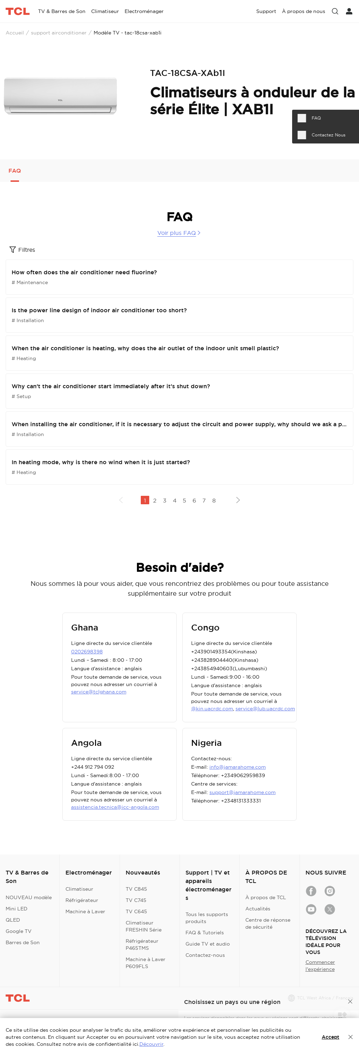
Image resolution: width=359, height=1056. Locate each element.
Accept (330, 1037)
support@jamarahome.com (242, 792)
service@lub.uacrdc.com (265, 708)
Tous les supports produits (206, 917)
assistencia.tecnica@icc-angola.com (115, 807)
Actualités (257, 908)
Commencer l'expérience (320, 965)
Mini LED (16, 908)
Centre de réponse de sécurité (267, 923)
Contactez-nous (205, 955)
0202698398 (87, 651)
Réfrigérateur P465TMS (142, 944)
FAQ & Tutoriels (204, 932)
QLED (13, 920)
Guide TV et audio (207, 944)
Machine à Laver (85, 911)
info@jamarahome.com (237, 767)
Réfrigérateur (81, 900)
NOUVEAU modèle (29, 897)
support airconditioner (59, 33)
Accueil (15, 33)
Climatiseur (79, 889)
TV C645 (136, 911)
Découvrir (151, 1044)
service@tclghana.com (98, 692)
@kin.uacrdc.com (212, 708)
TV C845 (136, 889)
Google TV (19, 931)
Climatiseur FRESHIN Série (144, 926)
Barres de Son (23, 942)
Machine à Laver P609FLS (145, 962)
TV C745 (136, 900)
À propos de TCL (265, 897)
